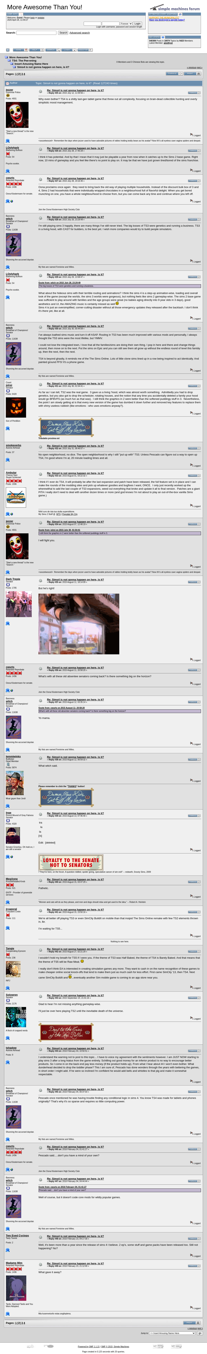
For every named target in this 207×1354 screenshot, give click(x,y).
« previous (191, 67)
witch (9, 218)
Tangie (10, 948)
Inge (8, 812)
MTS (58, 514)
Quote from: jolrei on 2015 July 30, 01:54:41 (59, 530)
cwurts (10, 177)
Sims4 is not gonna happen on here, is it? (43, 67)
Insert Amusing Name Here (31, 63)
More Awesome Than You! (25, 57)
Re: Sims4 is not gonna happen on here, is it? (75, 90)
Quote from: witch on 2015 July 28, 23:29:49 (59, 283)
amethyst (168, 43)
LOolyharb (12, 147)
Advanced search (80, 32)
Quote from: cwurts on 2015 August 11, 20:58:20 (61, 708)
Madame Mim (14, 1262)
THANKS (72, 786)
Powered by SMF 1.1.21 (88, 1347)
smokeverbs (13, 445)
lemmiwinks (13, 756)
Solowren (12, 994)
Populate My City (70, 514)
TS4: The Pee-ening (24, 60)
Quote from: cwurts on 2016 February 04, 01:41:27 (62, 1187)
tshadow (11, 1047)
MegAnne (12, 878)
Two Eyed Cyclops (17, 1235)
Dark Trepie (13, 578)
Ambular (11, 472)
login (32, 18)
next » (199, 67)
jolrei (9, 385)
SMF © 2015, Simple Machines (115, 1347)
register (41, 18)
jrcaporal (11, 908)
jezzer (9, 89)
